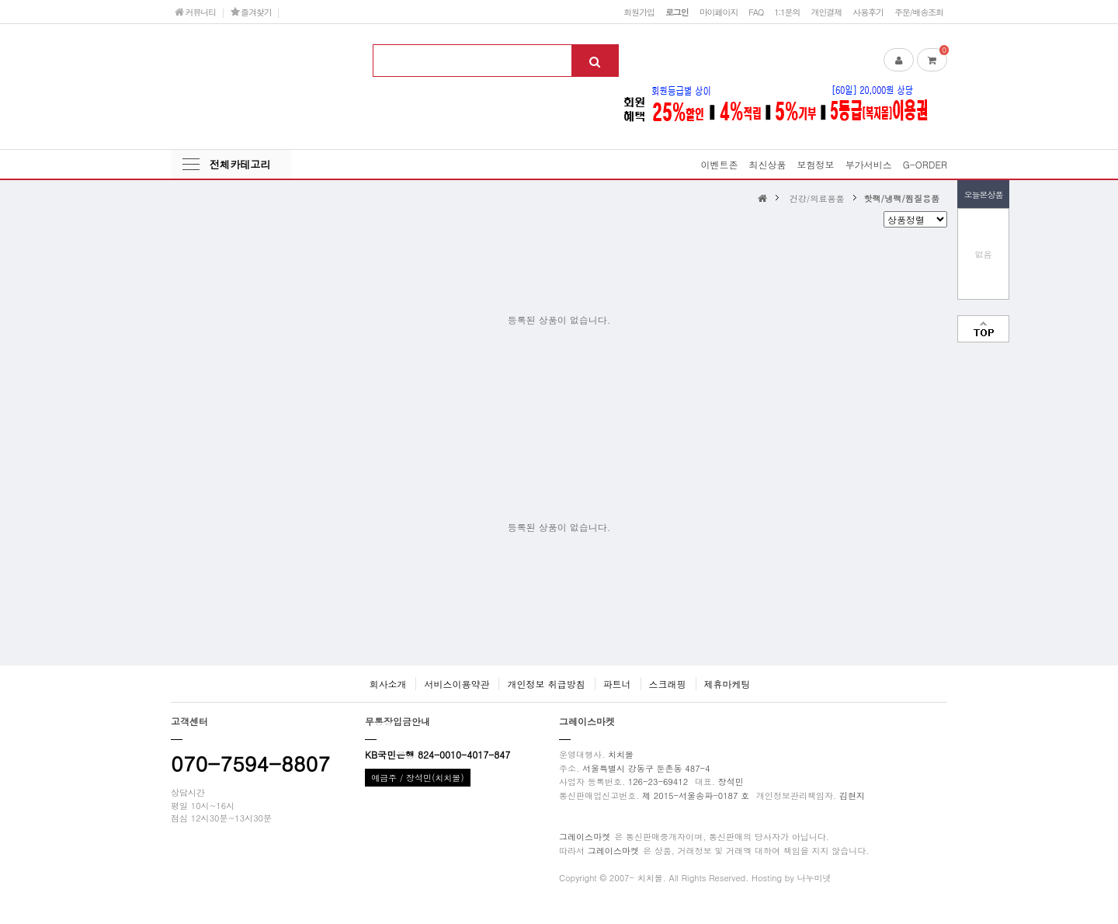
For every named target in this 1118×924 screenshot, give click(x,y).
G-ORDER (925, 164)
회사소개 (387, 683)
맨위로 (983, 328)
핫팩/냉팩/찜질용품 (901, 198)
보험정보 (816, 164)
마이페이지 (719, 11)
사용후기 (868, 11)
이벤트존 (719, 164)
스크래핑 (667, 683)
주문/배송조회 (918, 11)
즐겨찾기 (251, 11)
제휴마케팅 (727, 683)
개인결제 (826, 11)
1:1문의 (787, 11)
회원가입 (638, 11)
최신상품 (767, 164)
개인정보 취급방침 (546, 683)
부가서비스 (868, 164)
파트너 (617, 683)
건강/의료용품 (817, 198)
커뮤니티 (195, 11)
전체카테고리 (240, 164)
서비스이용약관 (456, 683)
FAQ (755, 11)
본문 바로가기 (0, 0)
